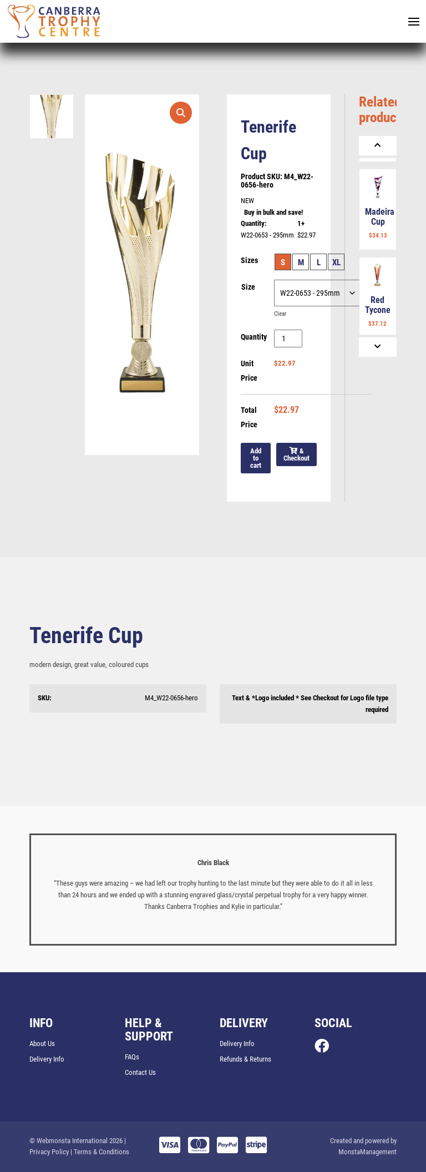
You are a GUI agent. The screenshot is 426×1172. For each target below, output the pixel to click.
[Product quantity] (288, 338)
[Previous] (378, 145)
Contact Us (140, 1072)
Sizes (249, 260)
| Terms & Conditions (99, 1152)
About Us (42, 1043)
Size (248, 286)
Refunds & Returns (245, 1059)
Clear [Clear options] (280, 313)
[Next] (378, 347)
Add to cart (255, 458)
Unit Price (249, 370)
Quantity (254, 336)
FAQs (132, 1057)
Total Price (249, 417)
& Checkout (296, 454)
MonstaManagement (367, 1152)
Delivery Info (46, 1059)
